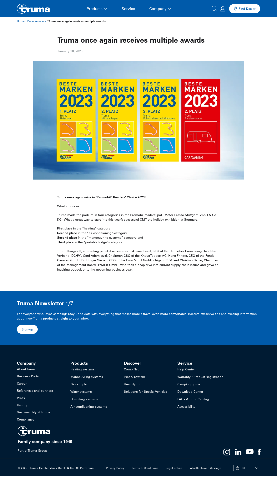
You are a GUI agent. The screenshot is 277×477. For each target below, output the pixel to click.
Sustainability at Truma (33, 413)
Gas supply (78, 385)
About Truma (26, 370)
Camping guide (188, 385)
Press (21, 399)
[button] (214, 8)
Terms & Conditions (145, 469)
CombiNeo (131, 370)
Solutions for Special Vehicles (145, 393)
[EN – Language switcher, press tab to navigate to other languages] (247, 469)
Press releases (36, 21)
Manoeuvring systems (86, 377)
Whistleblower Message (205, 469)
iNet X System (134, 377)
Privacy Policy (115, 469)
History (22, 406)
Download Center (190, 393)
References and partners (35, 391)
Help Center (186, 370)
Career (22, 384)
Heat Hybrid (132, 385)
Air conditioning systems (88, 408)
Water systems (81, 393)
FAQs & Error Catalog (193, 400)
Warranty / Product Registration (200, 377)
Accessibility (186, 408)
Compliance (25, 421)
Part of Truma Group (32, 452)
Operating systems (84, 400)
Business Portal (28, 377)
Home (21, 21)
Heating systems (82, 370)
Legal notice (174, 469)
